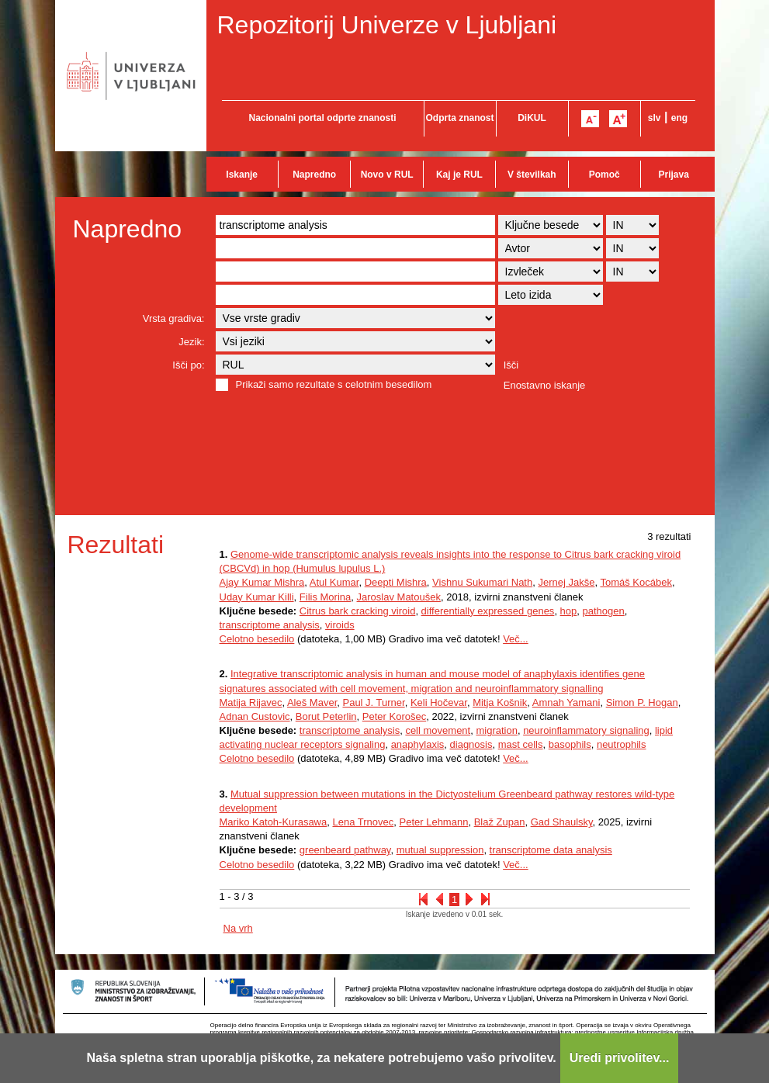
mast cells (520, 744)
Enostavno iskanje (545, 385)
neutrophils (621, 744)
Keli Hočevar (438, 702)
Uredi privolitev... (620, 1057)
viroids (340, 625)
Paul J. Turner (373, 702)
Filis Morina (325, 597)
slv (654, 117)
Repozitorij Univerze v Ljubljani (387, 25)
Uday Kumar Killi (257, 597)
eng (679, 117)
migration (496, 730)
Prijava (674, 174)
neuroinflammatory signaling (586, 730)
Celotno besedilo (257, 639)
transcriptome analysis (270, 625)
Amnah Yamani (566, 702)
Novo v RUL (387, 174)
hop (568, 611)
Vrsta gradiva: (174, 318)
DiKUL (532, 117)
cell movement (437, 730)
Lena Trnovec (362, 822)
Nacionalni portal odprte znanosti (322, 117)
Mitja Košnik (500, 702)
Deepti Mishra (396, 582)
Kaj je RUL (459, 174)
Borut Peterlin (326, 716)
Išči (511, 365)
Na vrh (238, 928)
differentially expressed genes (488, 611)
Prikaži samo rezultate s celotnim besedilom (334, 384)
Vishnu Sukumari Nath (482, 582)
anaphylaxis (418, 744)
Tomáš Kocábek (636, 582)
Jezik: (191, 342)
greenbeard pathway (345, 850)
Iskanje (242, 174)
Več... (515, 639)
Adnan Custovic (255, 716)
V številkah (531, 174)
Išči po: (188, 365)
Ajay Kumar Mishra (262, 582)
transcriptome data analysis (551, 850)
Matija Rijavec (251, 702)
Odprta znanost (459, 117)
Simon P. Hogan (642, 702)
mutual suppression (440, 850)
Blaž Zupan (499, 822)
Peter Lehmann (433, 822)
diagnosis (471, 744)
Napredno (314, 174)
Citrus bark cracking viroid (358, 611)
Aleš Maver (312, 702)
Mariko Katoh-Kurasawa (273, 822)
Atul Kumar (334, 582)
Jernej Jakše (566, 582)
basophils (570, 744)
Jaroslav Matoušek (399, 597)
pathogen (604, 611)
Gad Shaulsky (562, 822)
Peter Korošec (394, 716)
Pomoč (604, 174)
